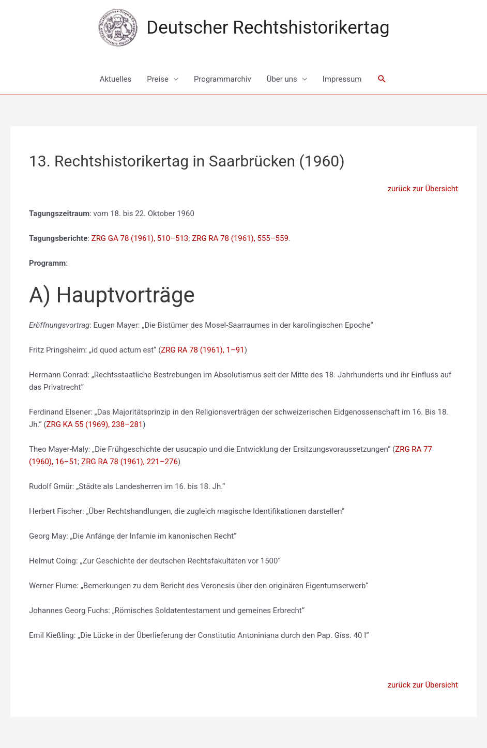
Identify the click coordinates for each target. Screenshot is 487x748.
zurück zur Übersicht (423, 188)
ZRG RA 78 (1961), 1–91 (202, 350)
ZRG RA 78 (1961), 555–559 (240, 238)
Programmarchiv (222, 79)
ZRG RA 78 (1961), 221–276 (129, 461)
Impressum (342, 79)
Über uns (282, 79)
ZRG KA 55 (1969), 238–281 (94, 424)
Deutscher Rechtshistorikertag (267, 27)
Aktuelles (116, 79)
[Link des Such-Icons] (382, 79)
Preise (158, 79)
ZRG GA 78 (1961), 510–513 (140, 238)
